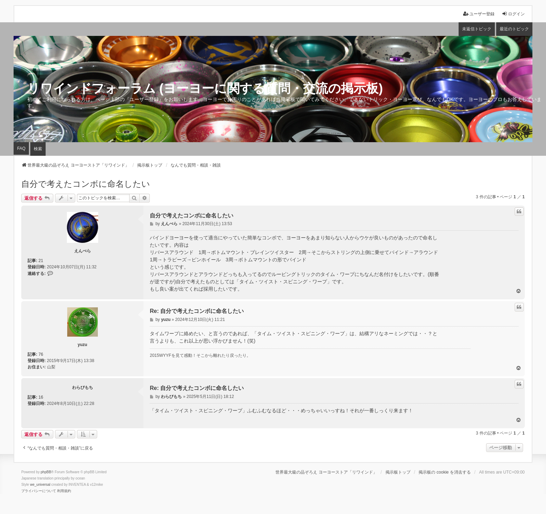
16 (41, 397)
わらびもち (82, 387)
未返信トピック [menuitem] (476, 28)
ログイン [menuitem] (513, 13)
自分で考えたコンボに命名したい (85, 184)
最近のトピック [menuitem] (514, 28)
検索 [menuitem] (38, 148)
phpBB (46, 472)
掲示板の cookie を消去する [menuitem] (444, 472)
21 (41, 260)
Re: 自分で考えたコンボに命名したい (197, 311)
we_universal (40, 484)
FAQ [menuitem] (21, 148)
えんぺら (82, 250)
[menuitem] (38, 491)
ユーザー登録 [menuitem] (478, 13)
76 (41, 354)
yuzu (82, 344)
